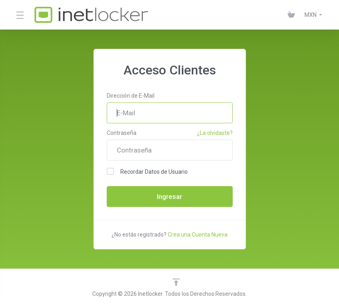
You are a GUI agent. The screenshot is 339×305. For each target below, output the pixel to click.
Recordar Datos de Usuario (147, 171)
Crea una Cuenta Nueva (197, 234)
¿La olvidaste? (215, 133)
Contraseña (121, 133)
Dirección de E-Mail (130, 95)
